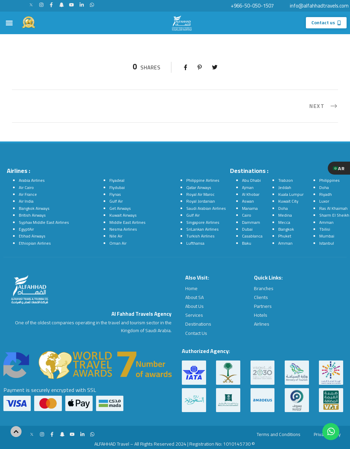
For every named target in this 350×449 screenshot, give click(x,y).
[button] (9, 22)
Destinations (198, 323)
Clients (261, 296)
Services (194, 314)
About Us (194, 305)
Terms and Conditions (276, 434)
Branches (263, 288)
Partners (263, 305)
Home (191, 288)
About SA (194, 296)
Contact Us (196, 332)
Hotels (260, 314)
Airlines (261, 323)
